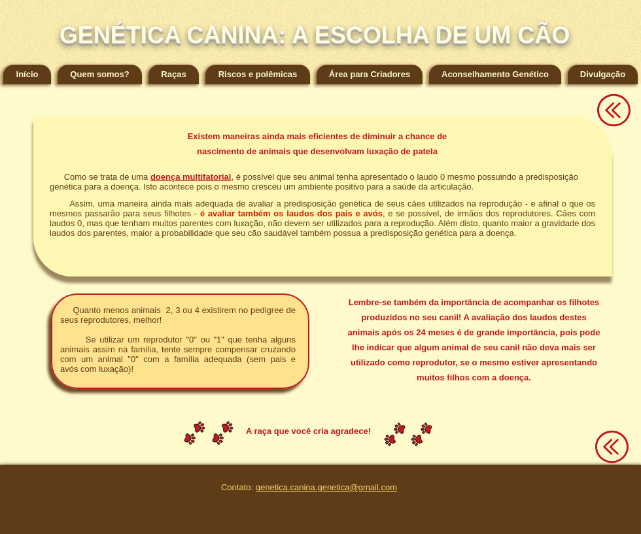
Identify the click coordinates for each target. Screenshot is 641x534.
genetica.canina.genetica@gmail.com (326, 487)
